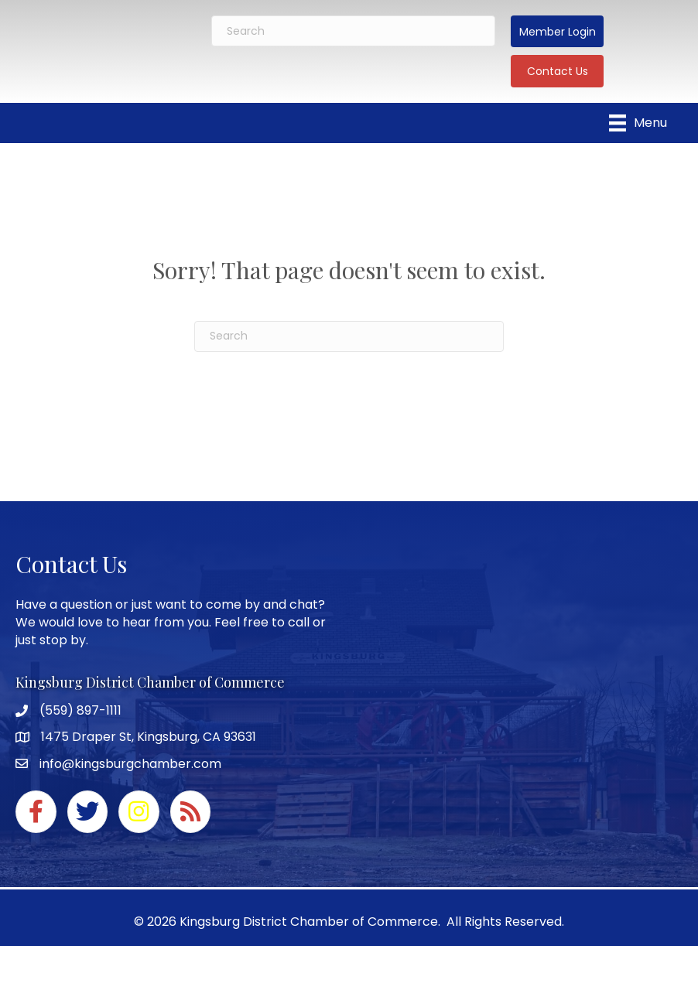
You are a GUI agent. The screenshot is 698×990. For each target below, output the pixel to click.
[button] (557, 31)
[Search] (353, 30)
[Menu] (638, 123)
